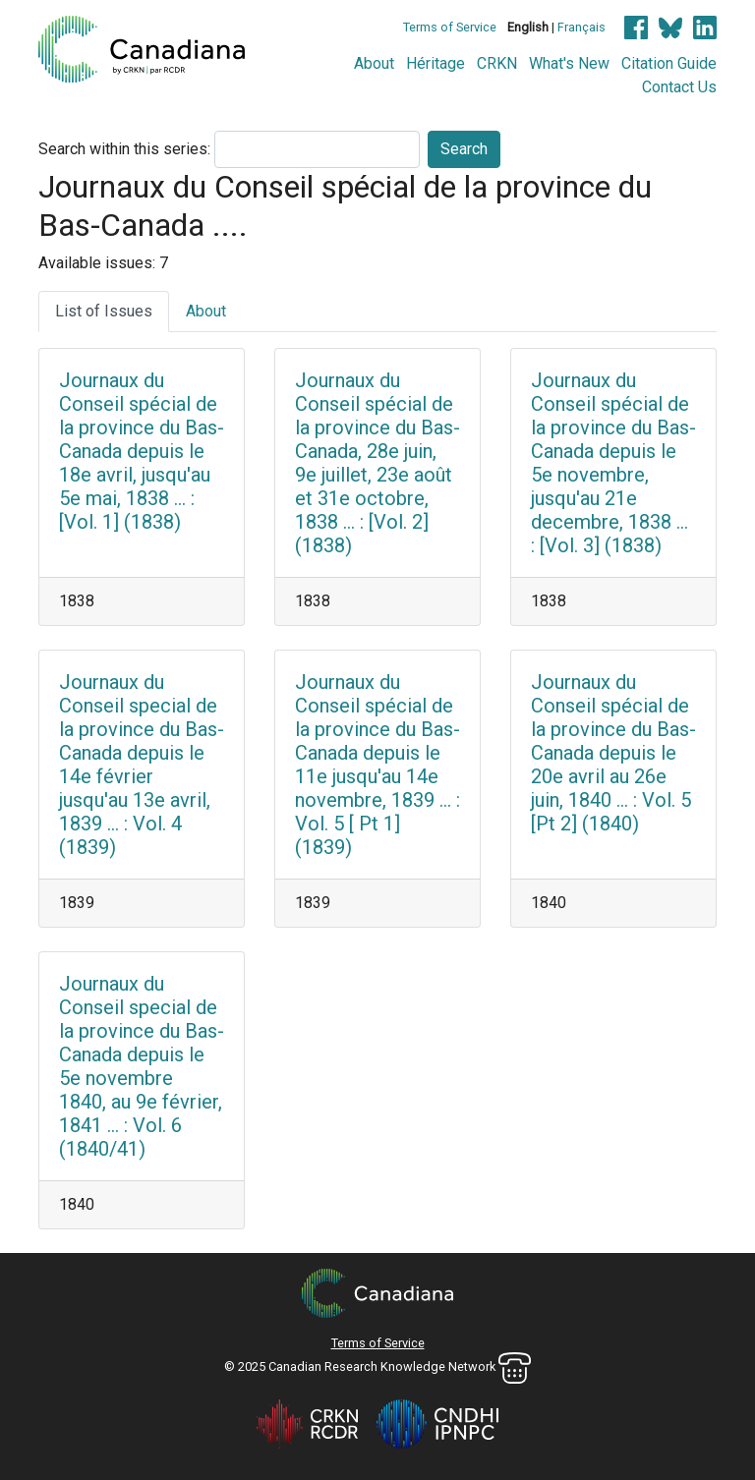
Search (464, 149)
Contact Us (679, 87)
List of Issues (103, 311)
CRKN (497, 63)
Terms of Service (449, 27)
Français (581, 27)
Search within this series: (124, 149)
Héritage (435, 63)
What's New (569, 63)
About (374, 63)
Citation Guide (669, 63)
